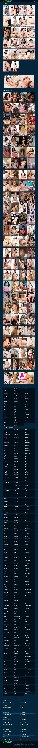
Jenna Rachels (16, 496)
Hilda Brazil (16, 456)
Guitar (15, 445)
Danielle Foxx (6, 629)
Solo (26, 406)
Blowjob (5, 409)
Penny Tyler (27, 506)
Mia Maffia (16, 653)
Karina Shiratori (16, 522)
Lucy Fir (15, 611)
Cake (4, 570)
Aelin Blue (5, 437)
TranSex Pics (24, 717)
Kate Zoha (16, 530)
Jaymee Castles (17, 488)
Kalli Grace (16, 517)
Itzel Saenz (16, 469)
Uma (26, 621)
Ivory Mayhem (16, 472)
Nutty (26, 471)
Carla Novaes (6, 576)
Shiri (26, 571)
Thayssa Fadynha (28, 605)
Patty (26, 498)
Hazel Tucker (16, 453)
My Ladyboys (7, 712)
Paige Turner (27, 480)
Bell (4, 533)
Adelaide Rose (6, 431)
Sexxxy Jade (27, 565)
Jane (15, 479)
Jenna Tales (16, 498)
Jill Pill (15, 507)
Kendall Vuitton (16, 546)
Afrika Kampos (6, 439)
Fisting (15, 390)
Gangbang (16, 393)
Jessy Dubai (16, 506)
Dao (4, 634)
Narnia (26, 429)
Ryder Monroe (27, 539)
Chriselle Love (6, 603)
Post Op (26, 393)
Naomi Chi (16, 694)
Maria (15, 632)
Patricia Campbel (27, 496)
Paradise (26, 488)
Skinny (26, 401)
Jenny (15, 499)
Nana (15, 688)
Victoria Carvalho (27, 643)
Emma (5, 661)
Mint (15, 669)
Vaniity (26, 632)
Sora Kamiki (27, 581)
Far (4, 686)
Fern (4, 688)
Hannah (15, 450)
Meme (15, 648)
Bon (4, 554)
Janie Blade (16, 482)
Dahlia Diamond (6, 624)
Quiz (26, 530)
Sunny (26, 587)
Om (25, 479)
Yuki (25, 683)
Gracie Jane (16, 440)
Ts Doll (26, 618)
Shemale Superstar (8, 722)
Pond (26, 517)
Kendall (15, 541)
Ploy (25, 515)
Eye (4, 685)
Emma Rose (6, 662)
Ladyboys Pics (7, 734)
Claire (5, 613)
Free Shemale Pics (8, 702)
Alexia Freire (6, 447)
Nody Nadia (27, 463)
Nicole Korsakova (27, 450)
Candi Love (5, 571)
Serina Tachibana (28, 563)
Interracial (16, 403)
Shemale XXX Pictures (8, 739)
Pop (25, 520)
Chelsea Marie (6, 595)
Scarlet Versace (27, 560)
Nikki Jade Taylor (27, 453)
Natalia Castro (27, 434)
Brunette (5, 412)
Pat (25, 493)
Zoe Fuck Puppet (27, 691)
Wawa (26, 658)
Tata (26, 602)
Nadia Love (16, 683)
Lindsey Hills (16, 600)
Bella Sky (5, 538)
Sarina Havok (27, 554)
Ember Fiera (6, 658)
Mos (15, 678)
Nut (25, 469)
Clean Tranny (7, 736)
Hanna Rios (16, 448)
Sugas (26, 586)
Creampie (5, 414)
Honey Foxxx (16, 464)
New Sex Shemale (24, 705)
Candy (5, 573)
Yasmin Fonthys (27, 670)
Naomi (15, 693)
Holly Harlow (16, 458)
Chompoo (5, 602)
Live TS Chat (23, 714)
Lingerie (15, 411)
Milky (15, 659)
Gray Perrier (16, 442)
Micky (15, 656)
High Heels (16, 401)
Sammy (26, 544)
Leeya (15, 579)
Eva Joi (5, 675)
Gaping (15, 395)
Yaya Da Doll (27, 675)
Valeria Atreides (27, 627)
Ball (4, 525)
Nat (25, 431)
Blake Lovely (6, 552)
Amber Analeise (6, 464)
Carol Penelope (6, 581)
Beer (4, 531)
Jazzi (15, 490)
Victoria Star (27, 650)
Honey (15, 463)
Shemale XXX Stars (25, 724)
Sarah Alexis (27, 552)
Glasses (15, 396)
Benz (4, 541)
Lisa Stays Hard (16, 603)
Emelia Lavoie (6, 659)
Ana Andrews (6, 472)
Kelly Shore (16, 539)
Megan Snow (16, 643)
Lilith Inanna (16, 594)
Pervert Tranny (24, 719)
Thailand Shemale (8, 707)
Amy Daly (5, 471)
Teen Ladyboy (24, 702)
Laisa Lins (15, 571)
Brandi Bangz (6, 555)
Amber (5, 461)
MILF (15, 414)
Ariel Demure (6, 491)
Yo (25, 677)
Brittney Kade (6, 557)
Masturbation (16, 412)
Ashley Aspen (6, 496)
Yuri (25, 686)
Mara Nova (16, 626)
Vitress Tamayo (27, 651)
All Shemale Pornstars (8, 724)
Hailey (15, 447)
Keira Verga (16, 536)
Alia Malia (5, 448)
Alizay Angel (6, 455)
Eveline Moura (6, 683)
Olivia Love (26, 477)
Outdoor (15, 420)
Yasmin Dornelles (28, 669)
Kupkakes (15, 565)
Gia (4, 694)
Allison (5, 456)
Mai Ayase (16, 619)
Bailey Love (5, 523)
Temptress (27, 603)
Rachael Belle (27, 531)
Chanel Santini (6, 592)
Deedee (5, 637)
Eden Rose (5, 653)
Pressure (26, 523)
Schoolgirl (26, 398)
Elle (4, 656)
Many (15, 624)
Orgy (15, 419)
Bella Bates (5, 536)
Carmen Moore (6, 579)
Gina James (16, 432)
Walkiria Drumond (28, 656)
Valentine (26, 626)
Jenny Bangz (16, 501)
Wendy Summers (28, 659)
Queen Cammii (27, 528)
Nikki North (26, 455)
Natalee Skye (27, 432)
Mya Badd (16, 680)
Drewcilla (5, 650)
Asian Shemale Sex (8, 719)
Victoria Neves (27, 648)
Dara (4, 635)
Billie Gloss (5, 547)
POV (26, 395)
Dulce (5, 651)
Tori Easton (27, 616)
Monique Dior (16, 675)
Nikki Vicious (27, 456)
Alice (4, 450)
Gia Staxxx (16, 429)
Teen (26, 412)
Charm (5, 594)
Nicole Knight (27, 448)
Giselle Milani (16, 434)
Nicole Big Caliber (27, 447)
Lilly (15, 595)
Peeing (15, 425)
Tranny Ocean (24, 700)
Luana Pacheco (16, 610)
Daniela (5, 627)
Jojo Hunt (15, 512)
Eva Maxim (5, 678)
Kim (15, 552)
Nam (15, 685)
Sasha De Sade (27, 557)
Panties (15, 422)
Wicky (26, 664)
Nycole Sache (27, 472)
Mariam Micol (16, 634)
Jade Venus (16, 477)
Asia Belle (5, 499)
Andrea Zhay (6, 474)
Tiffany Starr (27, 611)
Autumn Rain (6, 507)
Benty (5, 539)
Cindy (5, 610)
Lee (15, 578)
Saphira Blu (27, 547)
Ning (26, 461)
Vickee (26, 642)
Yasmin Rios (27, 672)
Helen (15, 455)
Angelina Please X (6, 480)
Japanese (16, 404)
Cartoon (5, 584)
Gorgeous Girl (16, 437)
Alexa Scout (6, 445)
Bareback (5, 396)
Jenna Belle (16, 491)
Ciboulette (5, 608)
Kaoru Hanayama (17, 520)
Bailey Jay (5, 522)
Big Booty (5, 401)
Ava (4, 509)
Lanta (15, 573)
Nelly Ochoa (27, 445)
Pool (26, 390)
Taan (26, 594)
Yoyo (26, 680)
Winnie (26, 667)
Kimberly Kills (16, 557)
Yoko (26, 678)
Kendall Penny (16, 544)
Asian (5, 390)
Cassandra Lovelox (7, 587)
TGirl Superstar (24, 734)
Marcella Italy (16, 627)
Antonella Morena (6, 490)
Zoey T (26, 693)
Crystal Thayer (6, 619)
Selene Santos (27, 562)
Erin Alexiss (5, 669)
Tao (25, 600)
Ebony (5, 422)
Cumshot (5, 417)
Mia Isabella (16, 651)
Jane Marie (16, 480)
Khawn (15, 547)
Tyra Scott (26, 619)
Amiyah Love (6, 466)
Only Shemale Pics (8, 710)
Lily (14, 597)
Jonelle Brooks (16, 514)
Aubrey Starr (6, 506)
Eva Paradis (5, 680)
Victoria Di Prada (27, 645)
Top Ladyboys (24, 710)
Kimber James (16, 554)
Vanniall (26, 635)
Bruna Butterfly (6, 562)
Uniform (26, 419)
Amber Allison (6, 463)
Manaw (15, 621)
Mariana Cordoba (17, 635)
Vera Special (27, 640)
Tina (26, 613)
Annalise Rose (6, 488)
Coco (4, 618)
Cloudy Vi (5, 616)
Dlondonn (5, 643)
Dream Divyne (6, 648)
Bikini (4, 406)
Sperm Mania (24, 729)
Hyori (15, 466)
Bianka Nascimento (7, 544)
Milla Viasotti (16, 661)
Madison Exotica (17, 616)
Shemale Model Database (26, 727)
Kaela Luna (16, 515)
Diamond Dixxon (6, 640)
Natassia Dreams (27, 442)
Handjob (15, 398)
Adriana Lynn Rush (7, 432)
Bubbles (5, 565)
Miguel (15, 658)
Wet (25, 420)
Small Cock (27, 403)
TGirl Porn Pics (7, 700)
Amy (4, 469)
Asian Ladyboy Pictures (25, 736)
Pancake (26, 485)
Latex (15, 406)
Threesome (27, 414)
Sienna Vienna (27, 573)
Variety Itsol (27, 637)
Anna (4, 485)
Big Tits (5, 404)
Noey (26, 464)
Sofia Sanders (27, 579)
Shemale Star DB (8, 714)
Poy (25, 522)
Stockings (26, 409)
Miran (15, 672)
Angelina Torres (6, 482)
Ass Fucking (6, 393)
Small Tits (26, 404)
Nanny (15, 691)
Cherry (5, 597)
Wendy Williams (27, 661)
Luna (15, 613)
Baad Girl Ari (6, 517)
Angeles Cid (6, 479)
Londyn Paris (16, 608)
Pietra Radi (27, 509)
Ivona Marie (16, 471)
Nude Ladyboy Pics (24, 739)
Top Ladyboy (24, 712)
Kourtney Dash (16, 563)
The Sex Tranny (7, 709)
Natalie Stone (27, 440)
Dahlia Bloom (6, 621)
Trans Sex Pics (24, 731)
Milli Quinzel (16, 662)
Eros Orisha (5, 672)
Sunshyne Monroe (28, 589)
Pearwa (26, 504)
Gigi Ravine (16, 431)
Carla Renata (6, 578)
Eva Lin (5, 677)
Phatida (26, 507)
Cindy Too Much (6, 611)
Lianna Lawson (16, 589)
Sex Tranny (23, 707)
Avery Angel (6, 512)
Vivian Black (27, 653)
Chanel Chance (6, 589)
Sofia (26, 578)
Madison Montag (17, 618)
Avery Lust (5, 514)
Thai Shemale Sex (8, 731)
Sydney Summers (28, 592)
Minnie (15, 667)
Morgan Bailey (16, 677)
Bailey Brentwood (6, 520)
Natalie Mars (27, 439)
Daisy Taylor (6, 626)
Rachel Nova (27, 533)
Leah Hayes (16, 576)
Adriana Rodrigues (7, 434)
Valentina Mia (27, 624)
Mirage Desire (16, 670)
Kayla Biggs (16, 533)
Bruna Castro (6, 563)
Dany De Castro (6, 632)
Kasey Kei (15, 528)
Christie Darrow (6, 605)
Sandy (26, 546)
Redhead (26, 396)
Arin (4, 493)
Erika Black (5, 667)
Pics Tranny (7, 729)
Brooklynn (5, 560)
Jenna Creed (16, 493)
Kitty (15, 560)
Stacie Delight (27, 584)
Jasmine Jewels (17, 485)
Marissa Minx (16, 637)
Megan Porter (16, 642)
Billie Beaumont (6, 546)
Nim (25, 458)
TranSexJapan (24, 726)
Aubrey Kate (6, 504)
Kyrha (15, 570)
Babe (4, 395)
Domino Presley (6, 645)
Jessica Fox (16, 504)
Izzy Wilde (16, 474)
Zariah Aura (27, 688)
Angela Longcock (6, 477)
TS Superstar (7, 705)
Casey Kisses (6, 586)
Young (26, 422)
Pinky (26, 514)
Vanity (26, 634)
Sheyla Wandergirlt (28, 570)
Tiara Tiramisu (27, 608)
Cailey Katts (5, 568)
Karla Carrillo (16, 523)
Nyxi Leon (26, 474)
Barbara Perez (6, 528)
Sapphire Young (27, 549)
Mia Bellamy (16, 650)
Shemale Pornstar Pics (25, 709)
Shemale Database (8, 727)
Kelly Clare (16, 538)
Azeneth (5, 515)
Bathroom (5, 398)
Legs (15, 409)
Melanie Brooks (16, 645)
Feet (4, 425)
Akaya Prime (6, 440)
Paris (26, 490)
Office (15, 417)
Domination (5, 420)
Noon (26, 466)
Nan (15, 686)
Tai (25, 595)
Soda (26, 576)
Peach (26, 501)
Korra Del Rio (16, 562)
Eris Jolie (5, 670)
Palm (26, 482)
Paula (26, 499)
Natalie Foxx (27, 437)
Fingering (15, 388)
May (15, 640)
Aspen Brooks (6, 501)
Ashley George (6, 498)
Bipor (4, 549)
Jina (15, 509)
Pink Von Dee (27, 512)
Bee (4, 530)
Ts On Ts (26, 417)
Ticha (26, 610)
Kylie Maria (16, 568)
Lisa (15, 602)
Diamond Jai (6, 642)
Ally (4, 458)
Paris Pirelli (27, 491)
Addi (4, 429)
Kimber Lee (16, 555)
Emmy (5, 664)
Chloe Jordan (6, 600)
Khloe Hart (16, 549)
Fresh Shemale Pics (8, 726)
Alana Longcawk (6, 442)
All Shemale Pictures (25, 722)
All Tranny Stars (7, 717)
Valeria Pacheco (27, 629)
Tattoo (26, 411)
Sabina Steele (27, 541)
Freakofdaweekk (6, 693)
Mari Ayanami (16, 629)
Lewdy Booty (16, 586)
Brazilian (5, 411)
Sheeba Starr (27, 568)
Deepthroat (5, 419)
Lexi (15, 587)
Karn (15, 525)
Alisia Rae (5, 453)
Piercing (26, 388)
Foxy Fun (5, 691)
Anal (4, 388)
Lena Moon (16, 584)
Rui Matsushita (27, 538)
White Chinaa (27, 662)
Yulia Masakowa (27, 685)
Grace (15, 439)
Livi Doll (15, 605)
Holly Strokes (16, 461)
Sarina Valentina (27, 555)
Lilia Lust (15, 592)
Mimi (15, 664)
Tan (25, 597)
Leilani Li (15, 581)
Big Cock (5, 403)
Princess (26, 525)
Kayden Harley (16, 531)
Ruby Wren (26, 536)
